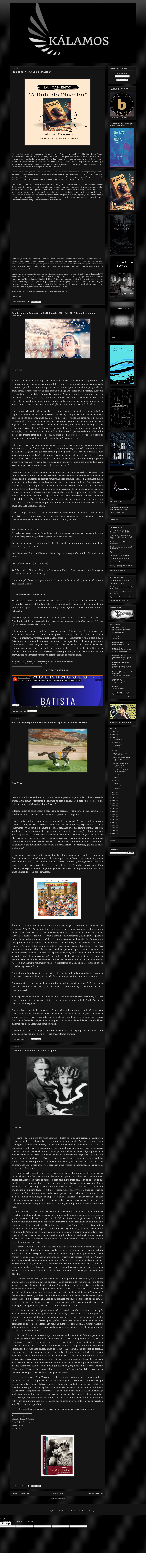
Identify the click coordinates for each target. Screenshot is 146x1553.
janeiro (116, 788)
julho (115, 750)
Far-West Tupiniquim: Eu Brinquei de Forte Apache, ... (121, 765)
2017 (114, 808)
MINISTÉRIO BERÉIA (119, 655)
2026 (114, 732)
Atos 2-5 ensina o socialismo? (121, 675)
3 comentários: (17, 711)
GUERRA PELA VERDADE (121, 692)
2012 (114, 822)
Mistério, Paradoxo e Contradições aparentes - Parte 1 (121, 566)
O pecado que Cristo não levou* (120, 555)
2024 (114, 737)
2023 (114, 792)
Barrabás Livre (117, 648)
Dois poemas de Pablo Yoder (120, 644)
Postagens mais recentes (21, 1493)
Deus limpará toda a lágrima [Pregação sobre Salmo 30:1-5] (120, 531)
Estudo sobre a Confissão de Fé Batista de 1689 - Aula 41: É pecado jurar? (121, 537)
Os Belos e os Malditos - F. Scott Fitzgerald (34, 1050)
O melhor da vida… (118, 638)
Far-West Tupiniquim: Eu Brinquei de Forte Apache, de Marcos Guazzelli (50, 722)
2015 (114, 814)
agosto (116, 748)
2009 (114, 830)
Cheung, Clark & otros (117, 512)
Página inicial (58, 1493)
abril (115, 780)
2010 (114, 828)
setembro (117, 745)
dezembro (117, 739)
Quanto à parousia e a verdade (119, 558)
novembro (117, 742)
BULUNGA (115, 636)
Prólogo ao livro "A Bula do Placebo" (31, 72)
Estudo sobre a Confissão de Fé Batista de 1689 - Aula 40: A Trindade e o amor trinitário (41, 706)
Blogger (93, 1511)
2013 (114, 819)
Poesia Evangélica (118, 642)
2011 (114, 825)
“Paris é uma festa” (69, 1305)
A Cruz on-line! (117, 679)
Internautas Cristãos (119, 627)
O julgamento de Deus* (117, 552)
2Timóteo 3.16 (116, 686)
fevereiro (117, 786)
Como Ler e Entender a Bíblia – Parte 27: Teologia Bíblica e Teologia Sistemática (121, 630)
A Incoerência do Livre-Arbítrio (119, 562)
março (116, 783)
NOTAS (112, 840)
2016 (114, 811)
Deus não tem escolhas (117, 570)
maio (115, 777)
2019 (114, 803)
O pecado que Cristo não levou (121, 694)
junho (116, 775)
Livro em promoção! (118, 688)
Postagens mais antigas (95, 1493)
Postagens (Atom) (60, 1498)
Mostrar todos (131, 696)
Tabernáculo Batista (16, 706)
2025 (114, 734)
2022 (114, 795)
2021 (114, 797)
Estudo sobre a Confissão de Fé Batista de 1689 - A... (121, 759)
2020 (114, 800)
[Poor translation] (7, 1523)
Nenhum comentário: (19, 301)
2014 (114, 817)
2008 (114, 833)
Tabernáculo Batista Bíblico (41, 664)
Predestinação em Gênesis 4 (119, 600)
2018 (114, 806)
